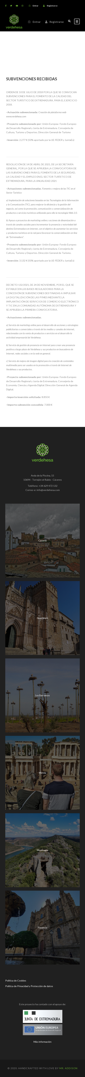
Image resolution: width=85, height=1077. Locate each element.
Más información (42, 1041)
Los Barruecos (42, 695)
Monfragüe (42, 850)
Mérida (42, 772)
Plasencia (42, 927)
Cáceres (42, 540)
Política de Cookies (15, 980)
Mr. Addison (68, 1068)
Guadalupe (42, 618)
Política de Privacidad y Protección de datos (29, 986)
